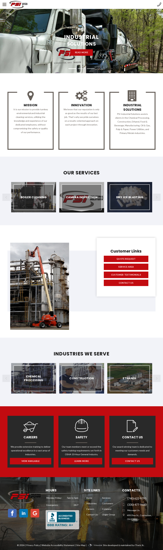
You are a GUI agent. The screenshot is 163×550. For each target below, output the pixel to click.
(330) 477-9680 (136, 504)
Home (89, 497)
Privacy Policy (33, 545)
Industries (91, 503)
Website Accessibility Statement (58, 545)
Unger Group (108, 514)
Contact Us (126, 283)
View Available (30, 461)
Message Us (133, 510)
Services (106, 497)
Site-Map (80, 545)
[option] (34, 197)
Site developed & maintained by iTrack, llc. (115, 545)
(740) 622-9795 (136, 498)
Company (106, 509)
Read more (81, 52)
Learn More (81, 461)
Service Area (126, 267)
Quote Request (126, 259)
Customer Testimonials (126, 274)
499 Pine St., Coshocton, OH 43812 (139, 517)
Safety (81, 437)
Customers (107, 503)
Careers (31, 437)
